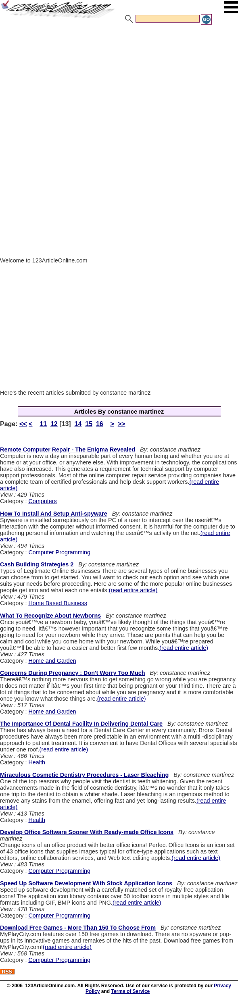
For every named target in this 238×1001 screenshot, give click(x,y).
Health (36, 762)
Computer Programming (59, 552)
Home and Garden (52, 661)
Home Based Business (57, 603)
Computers (42, 501)
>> (121, 423)
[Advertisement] (119, 85)
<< (23, 423)
